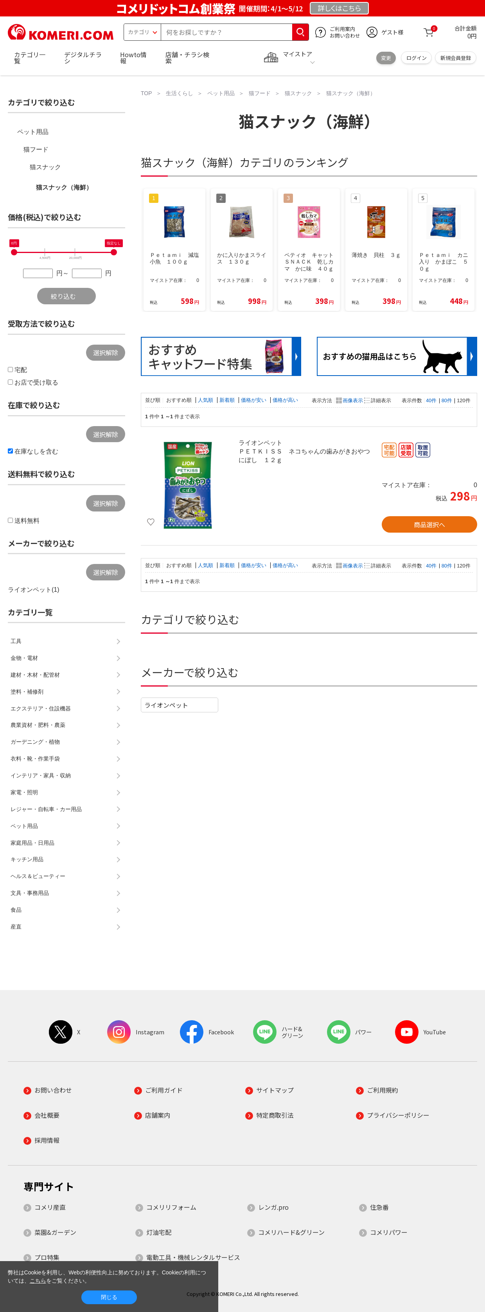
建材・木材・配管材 (35, 675)
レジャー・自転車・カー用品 (46, 809)
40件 (431, 400)
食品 (16, 910)
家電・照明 (24, 792)
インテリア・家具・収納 (41, 775)
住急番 (379, 1207)
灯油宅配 (158, 1232)
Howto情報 (133, 57)
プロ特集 (46, 1257)
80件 (447, 400)
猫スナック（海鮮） (64, 187)
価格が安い (254, 400)
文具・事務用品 (30, 893)
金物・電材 (24, 658)
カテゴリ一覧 (29, 57)
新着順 (227, 400)
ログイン (416, 57)
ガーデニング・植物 (35, 742)
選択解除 (105, 352)
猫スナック (45, 167)
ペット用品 (32, 131)
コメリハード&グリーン (291, 1232)
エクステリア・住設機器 (41, 708)
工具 (16, 641)
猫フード (35, 149)
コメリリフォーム (171, 1207)
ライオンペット (166, 705)
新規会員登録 (455, 57)
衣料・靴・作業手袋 (35, 758)
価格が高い (285, 400)
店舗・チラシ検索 (187, 57)
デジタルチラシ (83, 57)
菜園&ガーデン (55, 1232)
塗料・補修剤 (27, 692)
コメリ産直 (50, 1207)
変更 (386, 57)
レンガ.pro (273, 1207)
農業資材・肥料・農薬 (38, 725)
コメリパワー (389, 1232)
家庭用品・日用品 (32, 843)
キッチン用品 (27, 859)
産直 (16, 926)
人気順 (206, 400)
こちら (38, 1281)
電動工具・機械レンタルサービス (193, 1257)
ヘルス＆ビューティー (38, 876)
